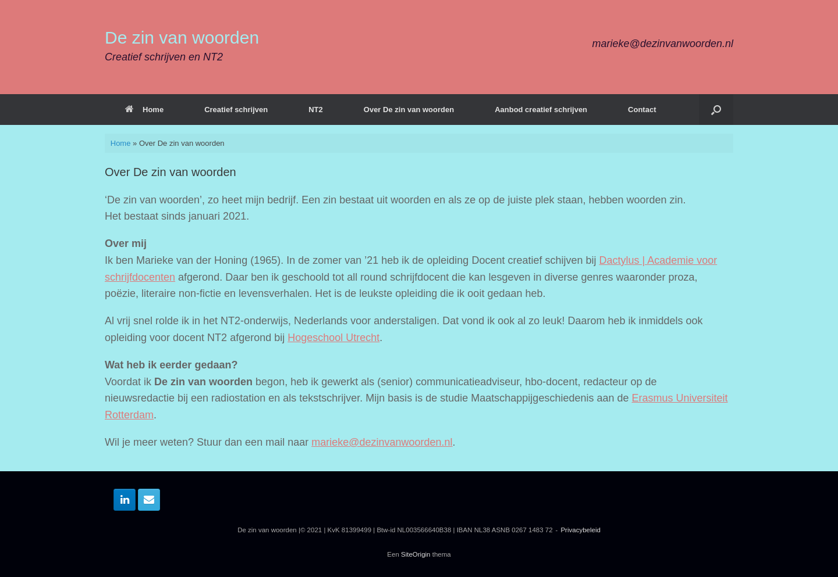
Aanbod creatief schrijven (541, 109)
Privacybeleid (580, 529)
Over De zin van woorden (409, 109)
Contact (642, 109)
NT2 (315, 109)
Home (144, 109)
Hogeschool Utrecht (333, 337)
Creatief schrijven (236, 109)
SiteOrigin (416, 554)
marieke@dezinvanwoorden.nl (381, 442)
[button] (716, 109)
